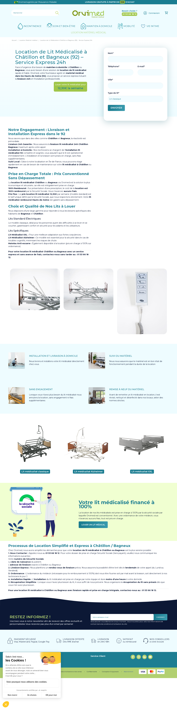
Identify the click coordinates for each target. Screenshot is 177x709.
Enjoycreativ (114, 703)
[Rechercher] (35, 13)
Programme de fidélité (37, 703)
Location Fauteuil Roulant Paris (106, 660)
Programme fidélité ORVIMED (66, 669)
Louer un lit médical (93, 524)
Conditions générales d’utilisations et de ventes (66, 703)
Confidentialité (92, 703)
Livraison (95, 686)
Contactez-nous (98, 689)
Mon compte (97, 692)
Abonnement (128, 703)
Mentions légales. (18, 703)
